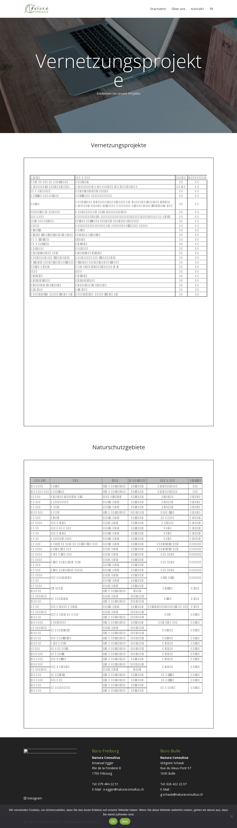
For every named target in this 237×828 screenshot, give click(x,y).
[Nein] (231, 816)
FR (211, 9)
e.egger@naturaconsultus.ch (123, 789)
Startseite (158, 9)
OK (113, 821)
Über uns (178, 9)
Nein (125, 821)
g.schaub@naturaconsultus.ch (181, 794)
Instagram (33, 800)
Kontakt (197, 9)
